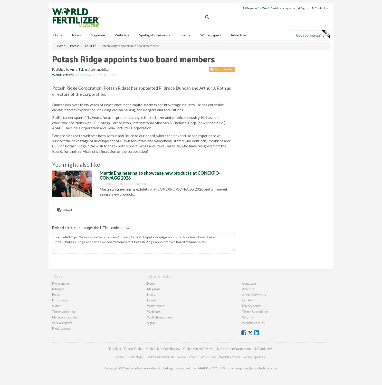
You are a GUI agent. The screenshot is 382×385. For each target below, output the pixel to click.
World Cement (187, 357)
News (151, 295)
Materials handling (64, 317)
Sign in (303, 8)
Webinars (122, 35)
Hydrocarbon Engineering (233, 349)
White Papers (156, 306)
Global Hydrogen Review (163, 349)
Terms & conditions (255, 312)
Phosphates (60, 300)
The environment (64, 312)
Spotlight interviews (154, 35)
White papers (210, 35)
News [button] (76, 35)
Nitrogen (58, 289)
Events (185, 35)
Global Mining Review (198, 349)
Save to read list (221, 69)
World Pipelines (254, 357)
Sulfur (56, 306)
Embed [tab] (64, 210)
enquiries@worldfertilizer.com (256, 368)
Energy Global (133, 349)
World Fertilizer (62, 75)
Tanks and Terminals (160, 357)
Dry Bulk (115, 349)
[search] (282, 17)
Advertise (238, 35)
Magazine (98, 35)
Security (247, 317)
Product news (61, 328)
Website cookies (253, 323)
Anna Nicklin (78, 69)
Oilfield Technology (129, 357)
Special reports (62, 323)
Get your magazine (313, 34)
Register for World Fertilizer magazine (269, 8)
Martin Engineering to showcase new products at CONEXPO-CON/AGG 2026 (160, 175)
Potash (56, 295)
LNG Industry (263, 349)
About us (248, 289)
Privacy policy (251, 306)
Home (57, 35)
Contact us (320, 8)
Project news (60, 283)
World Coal (208, 357)
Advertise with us (254, 295)
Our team (248, 300)
